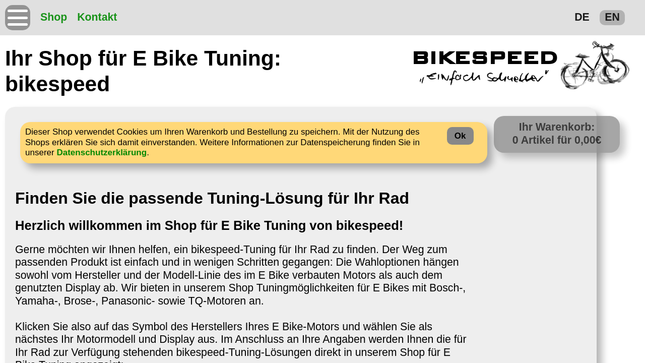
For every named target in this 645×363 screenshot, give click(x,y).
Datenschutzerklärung (101, 152)
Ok (460, 136)
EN (612, 17)
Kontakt (97, 17)
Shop (53, 17)
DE (582, 17)
